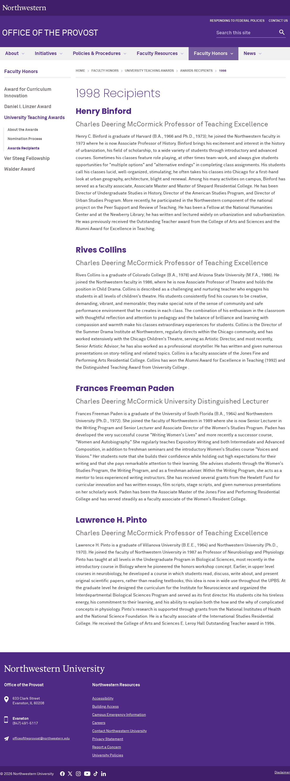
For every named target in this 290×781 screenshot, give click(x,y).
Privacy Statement (107, 739)
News (252, 53)
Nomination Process (25, 139)
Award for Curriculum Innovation (27, 92)
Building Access (105, 707)
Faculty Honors (213, 53)
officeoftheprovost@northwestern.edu (41, 738)
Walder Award (19, 169)
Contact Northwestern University (119, 731)
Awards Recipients (23, 148)
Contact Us (278, 21)
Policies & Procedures (99, 53)
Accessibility (102, 698)
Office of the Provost (50, 33)
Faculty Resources (160, 53)
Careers (98, 723)
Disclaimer (282, 772)
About (14, 53)
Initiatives (48, 53)
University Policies (107, 755)
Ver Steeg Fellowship (27, 158)
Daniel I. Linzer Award (27, 106)
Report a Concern (106, 747)
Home (80, 70)
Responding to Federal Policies (237, 21)
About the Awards (23, 130)
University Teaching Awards (34, 117)
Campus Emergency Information (119, 715)
